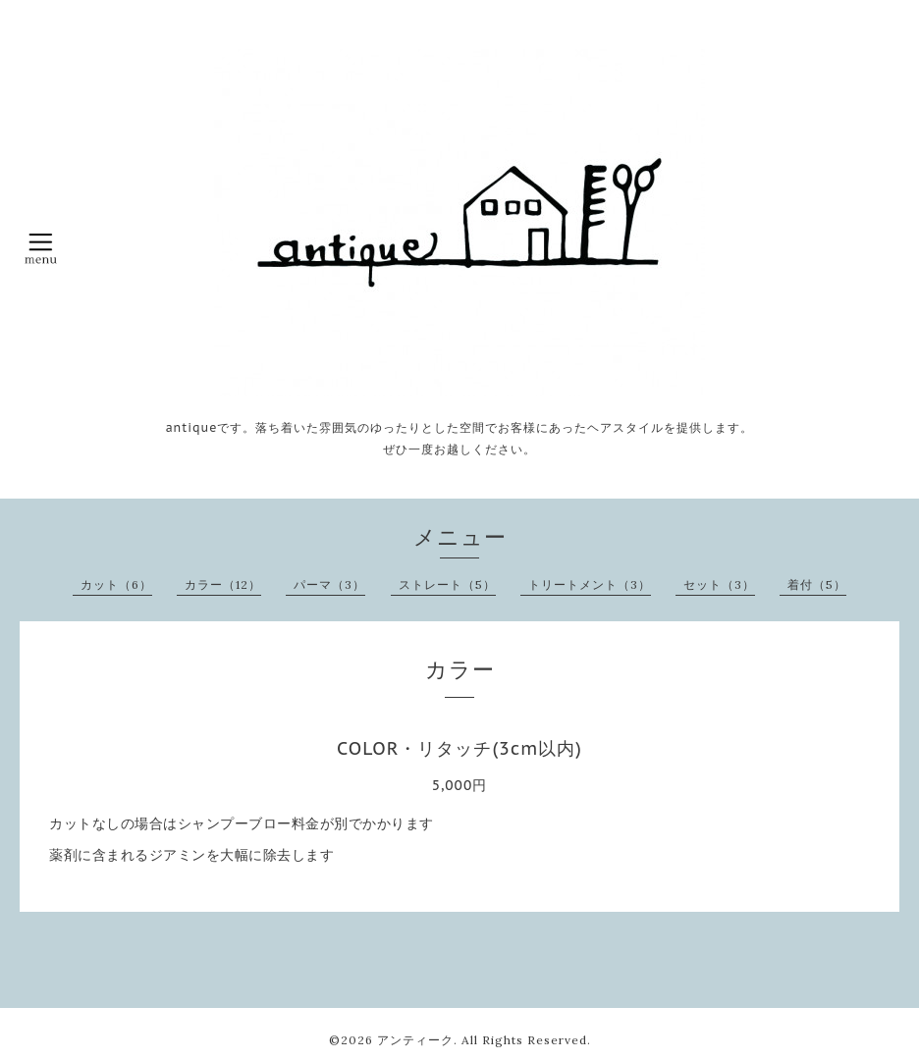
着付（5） (816, 584)
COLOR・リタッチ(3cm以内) (459, 748)
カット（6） (116, 584)
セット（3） (719, 584)
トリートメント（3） (589, 584)
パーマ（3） (329, 584)
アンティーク (415, 1040)
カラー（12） (223, 584)
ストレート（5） (447, 584)
